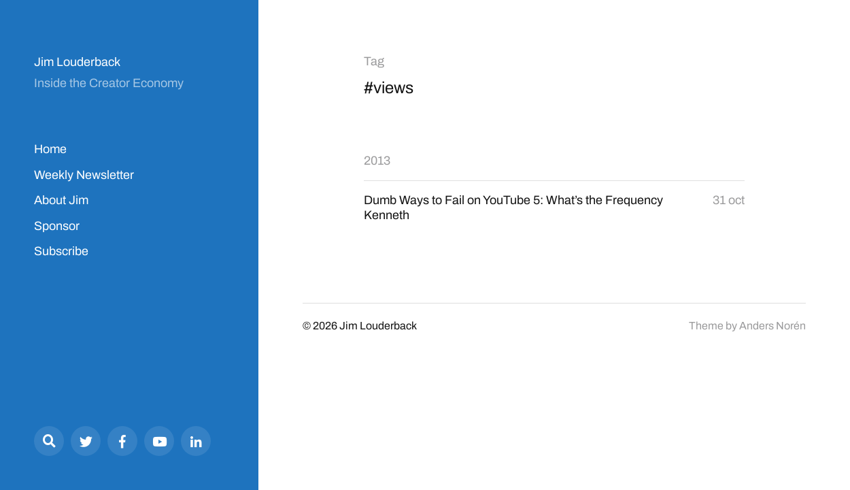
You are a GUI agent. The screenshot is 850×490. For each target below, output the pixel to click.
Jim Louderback (77, 62)
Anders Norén (772, 325)
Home (50, 149)
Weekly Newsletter (84, 175)
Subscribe (61, 251)
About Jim (61, 200)
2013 (377, 160)
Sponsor (57, 226)
